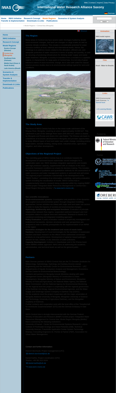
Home (3, 18)
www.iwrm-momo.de (63, 188)
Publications (52, 21)
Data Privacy (109, 3)
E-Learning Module (104, 109)
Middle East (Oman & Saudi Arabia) (12, 64)
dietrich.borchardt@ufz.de (38, 354)
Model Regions (49, 18)
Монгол (84, 31)
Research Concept (32, 18)
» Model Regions (29, 26)
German (111, 13)
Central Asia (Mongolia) (8, 54)
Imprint (99, 3)
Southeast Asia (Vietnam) (9, 59)
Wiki (86, 3)
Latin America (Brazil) (12, 68)
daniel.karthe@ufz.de (36, 363)
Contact (92, 3)
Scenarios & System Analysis (71, 18)
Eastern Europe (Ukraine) (10, 49)
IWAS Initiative (15, 18)
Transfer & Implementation (13, 21)
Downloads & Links (35, 21)
